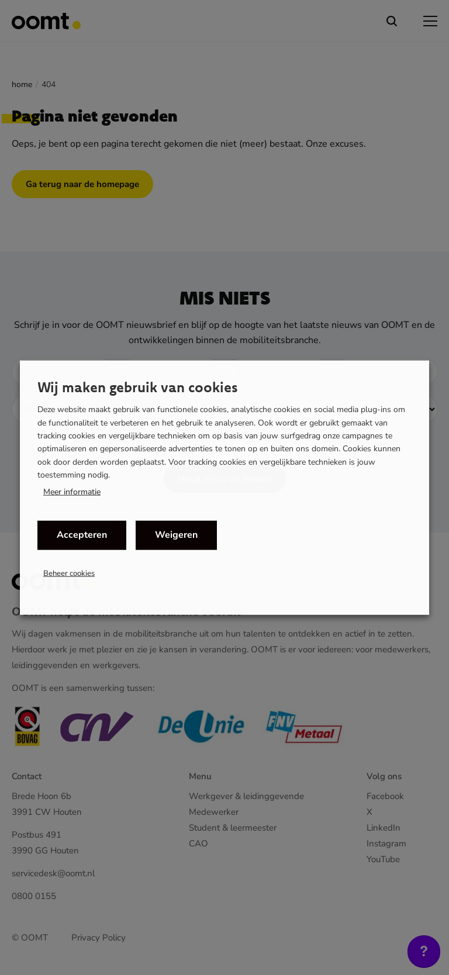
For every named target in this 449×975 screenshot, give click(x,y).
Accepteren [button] (82, 534)
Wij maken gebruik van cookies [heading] (137, 387)
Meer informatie (72, 492)
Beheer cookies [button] (69, 573)
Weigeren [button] (176, 534)
